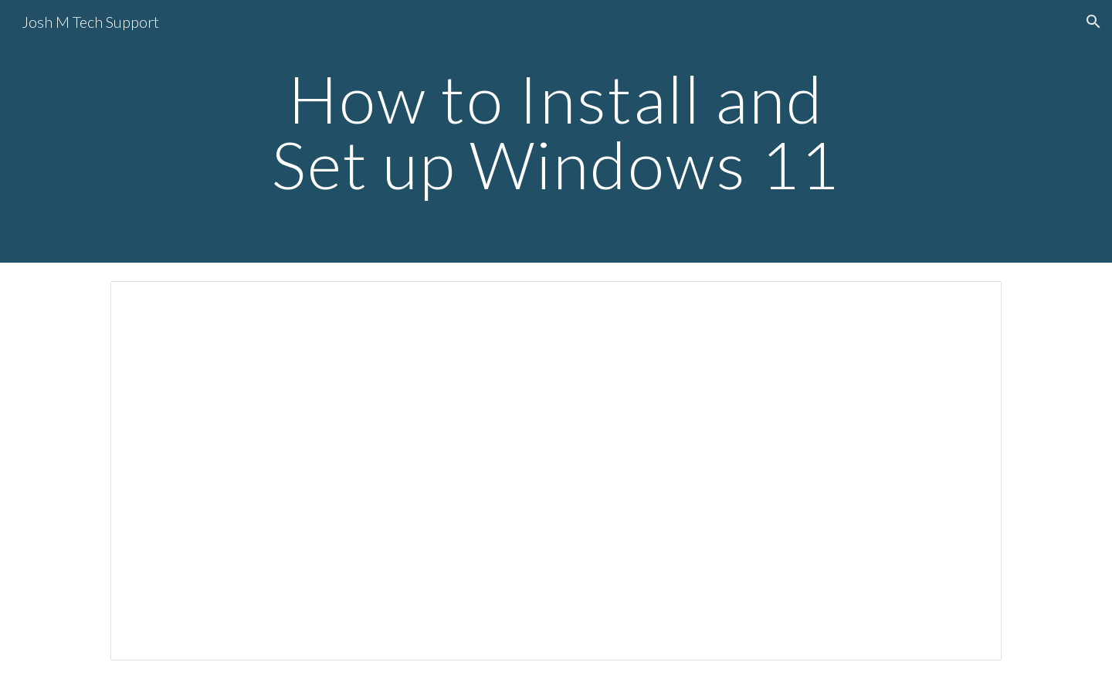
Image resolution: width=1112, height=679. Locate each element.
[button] (1093, 21)
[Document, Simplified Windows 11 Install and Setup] (556, 470)
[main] (556, 131)
